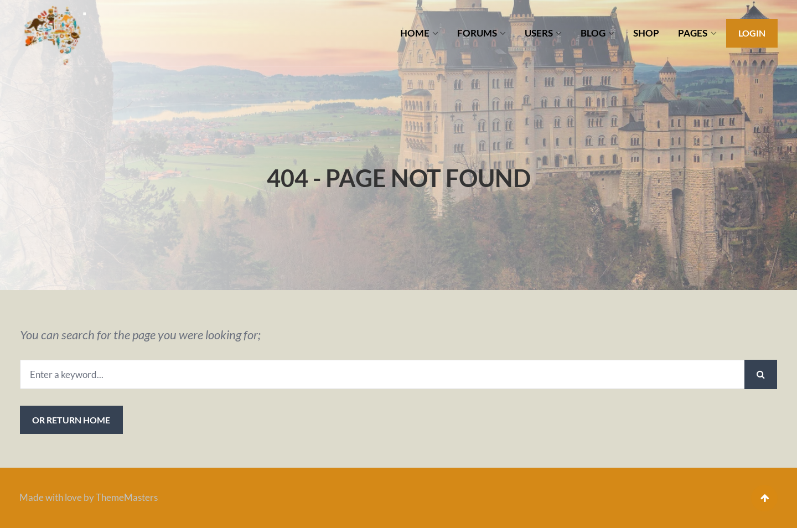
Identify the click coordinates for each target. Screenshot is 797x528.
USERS (539, 33)
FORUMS (477, 33)
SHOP (646, 33)
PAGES (692, 33)
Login (751, 33)
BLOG (593, 33)
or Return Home (71, 420)
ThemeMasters (127, 497)
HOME (414, 33)
